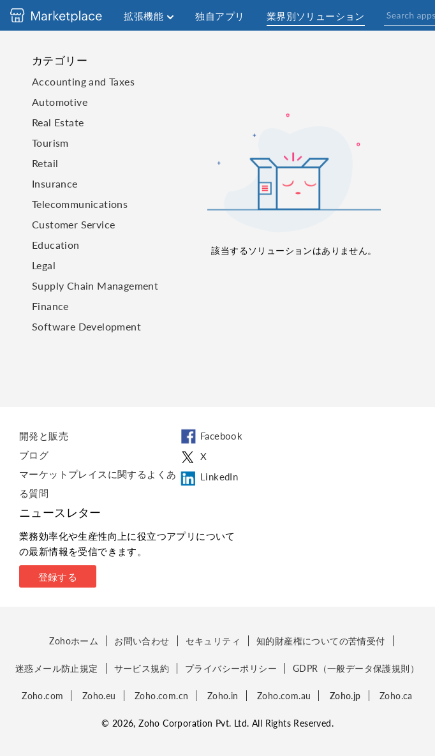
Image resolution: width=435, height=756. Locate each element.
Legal (43, 265)
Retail (45, 163)
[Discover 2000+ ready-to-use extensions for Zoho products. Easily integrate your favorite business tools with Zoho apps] (65, 15)
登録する (58, 576)
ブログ (33, 455)
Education (56, 245)
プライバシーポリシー (231, 668)
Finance (50, 306)
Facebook (210, 437)
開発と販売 (43, 435)
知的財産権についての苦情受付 (320, 640)
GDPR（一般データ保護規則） (356, 668)
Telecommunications (80, 204)
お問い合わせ (141, 640)
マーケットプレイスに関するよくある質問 (97, 483)
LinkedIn (208, 478)
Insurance (55, 183)
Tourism (50, 143)
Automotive (59, 102)
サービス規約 (141, 668)
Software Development (86, 326)
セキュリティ (213, 640)
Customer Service (73, 224)
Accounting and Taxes (83, 81)
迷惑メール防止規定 (56, 668)
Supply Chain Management (95, 285)
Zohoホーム (73, 640)
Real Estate (58, 122)
